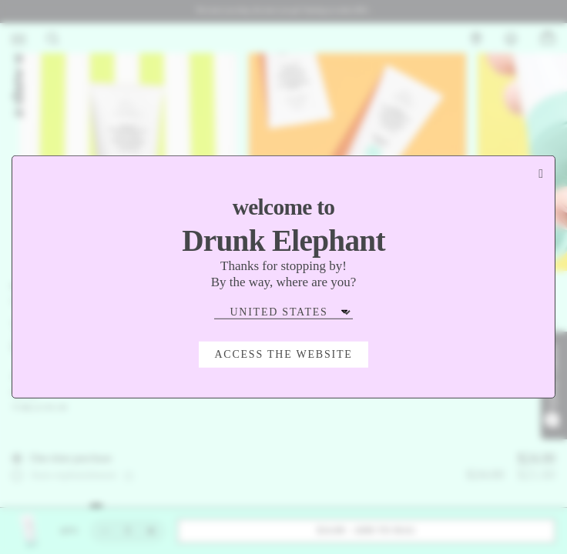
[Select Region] (283, 312)
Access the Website (283, 354)
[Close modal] (540, 174)
